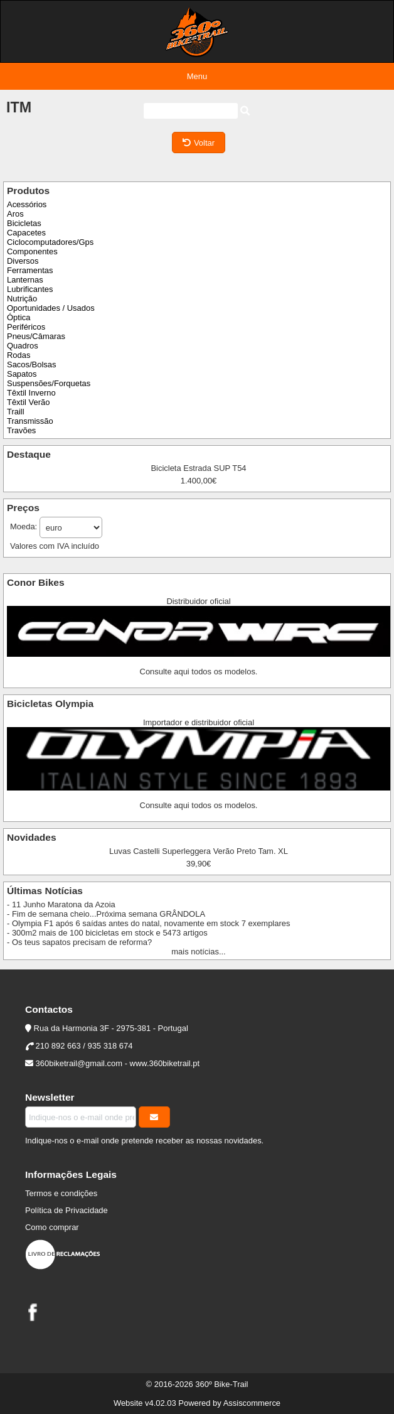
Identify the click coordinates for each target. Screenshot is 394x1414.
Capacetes (26, 232)
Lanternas (25, 279)
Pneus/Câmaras (36, 336)
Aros (15, 214)
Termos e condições (61, 1193)
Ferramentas (30, 270)
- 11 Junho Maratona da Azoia (61, 904)
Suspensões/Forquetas (48, 383)
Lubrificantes (30, 289)
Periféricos (26, 327)
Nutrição (22, 298)
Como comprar (52, 1227)
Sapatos (22, 374)
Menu (197, 76)
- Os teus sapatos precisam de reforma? (79, 942)
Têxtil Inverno (31, 392)
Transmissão (30, 421)
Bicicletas (24, 223)
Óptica (18, 317)
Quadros (22, 345)
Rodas (18, 355)
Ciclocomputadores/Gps (50, 242)
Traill (15, 411)
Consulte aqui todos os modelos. (199, 671)
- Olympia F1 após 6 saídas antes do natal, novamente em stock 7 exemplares (148, 923)
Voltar (199, 143)
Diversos (22, 261)
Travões (21, 430)
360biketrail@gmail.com (79, 1063)
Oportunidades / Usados (51, 308)
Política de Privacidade (66, 1210)
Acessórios (26, 204)
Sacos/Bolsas (31, 364)
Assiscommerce (251, 1403)
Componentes (32, 251)
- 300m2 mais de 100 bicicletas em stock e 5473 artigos (107, 932)
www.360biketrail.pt (165, 1063)
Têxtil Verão (28, 402)
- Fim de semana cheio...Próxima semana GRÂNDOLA (106, 914)
